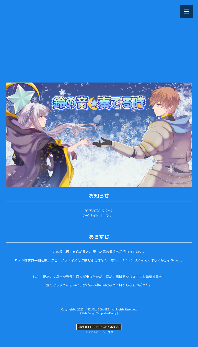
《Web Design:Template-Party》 (99, 313)
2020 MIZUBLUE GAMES (93, 309)
